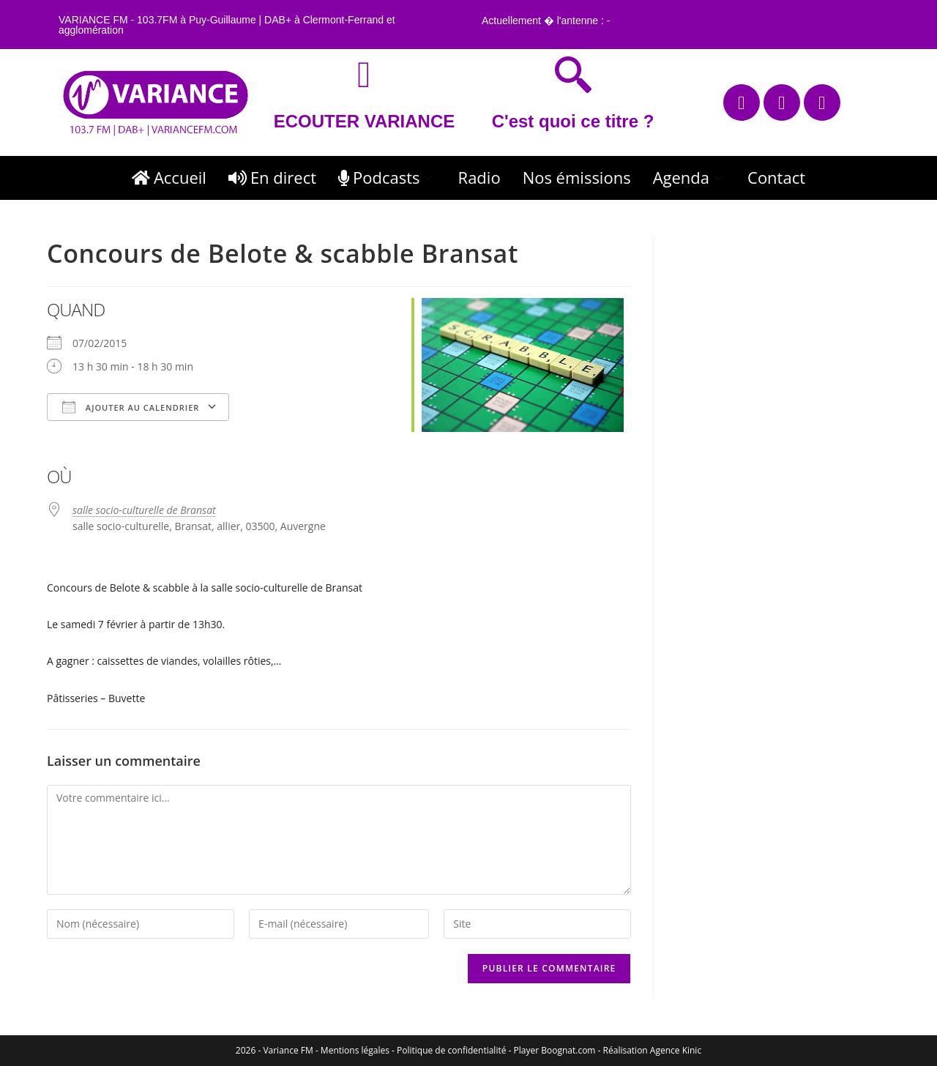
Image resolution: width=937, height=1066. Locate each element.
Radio (479, 177)
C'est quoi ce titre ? (573, 121)
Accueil (169, 177)
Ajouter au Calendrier (130, 407)
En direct (272, 177)
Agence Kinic (675, 1050)
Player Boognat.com (555, 1050)
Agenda (689, 177)
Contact (776, 177)
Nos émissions (577, 177)
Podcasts (387, 177)
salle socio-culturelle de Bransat (144, 510)
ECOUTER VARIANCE (364, 121)
